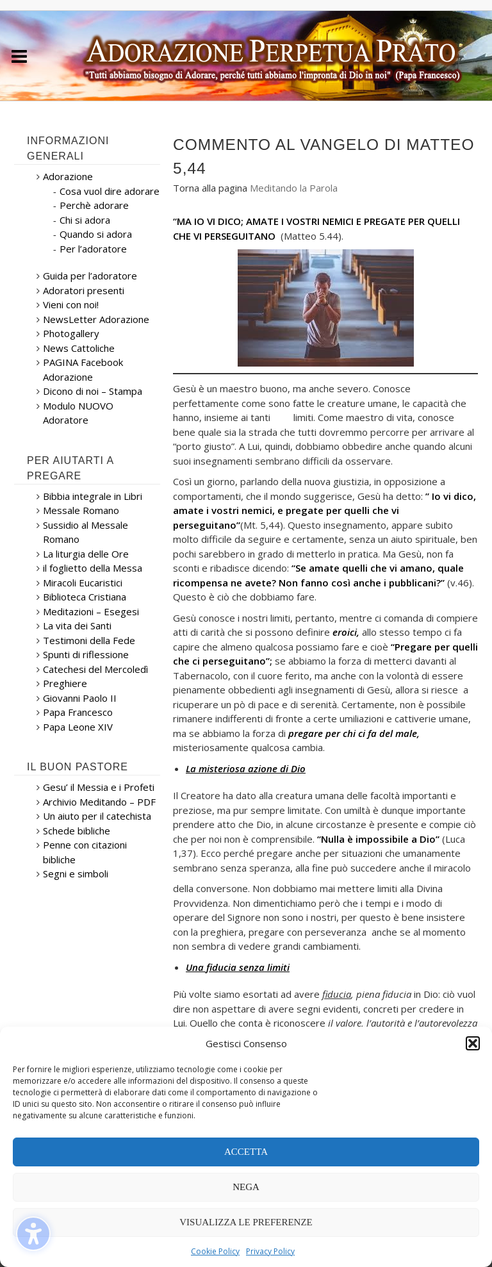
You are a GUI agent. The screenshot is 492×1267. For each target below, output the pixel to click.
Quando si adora (96, 234)
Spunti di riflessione (86, 654)
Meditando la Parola (294, 187)
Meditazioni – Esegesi (91, 611)
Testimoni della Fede (89, 640)
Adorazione (68, 176)
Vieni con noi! (71, 304)
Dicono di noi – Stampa (92, 391)
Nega (246, 1187)
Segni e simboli (75, 873)
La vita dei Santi (77, 625)
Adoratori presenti (83, 290)
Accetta (246, 1152)
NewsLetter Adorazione (96, 319)
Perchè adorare (94, 205)
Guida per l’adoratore (90, 275)
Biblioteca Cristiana (84, 596)
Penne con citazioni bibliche (85, 852)
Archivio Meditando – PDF (99, 801)
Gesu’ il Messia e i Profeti (98, 787)
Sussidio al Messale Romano (85, 532)
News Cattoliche (79, 348)
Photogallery (71, 333)
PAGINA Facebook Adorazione (83, 369)
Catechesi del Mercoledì (95, 669)
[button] (472, 1043)
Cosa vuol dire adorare (110, 191)
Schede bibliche (76, 830)
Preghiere (65, 683)
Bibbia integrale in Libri (92, 496)
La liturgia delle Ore (86, 553)
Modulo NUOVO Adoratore (78, 413)
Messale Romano (81, 510)
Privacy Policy (270, 1251)
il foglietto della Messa (92, 567)
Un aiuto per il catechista (97, 815)
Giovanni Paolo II (80, 697)
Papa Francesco (78, 712)
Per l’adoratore (93, 248)
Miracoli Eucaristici (82, 582)
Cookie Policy (215, 1251)
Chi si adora (85, 219)
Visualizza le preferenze (246, 1222)
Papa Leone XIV (78, 726)
